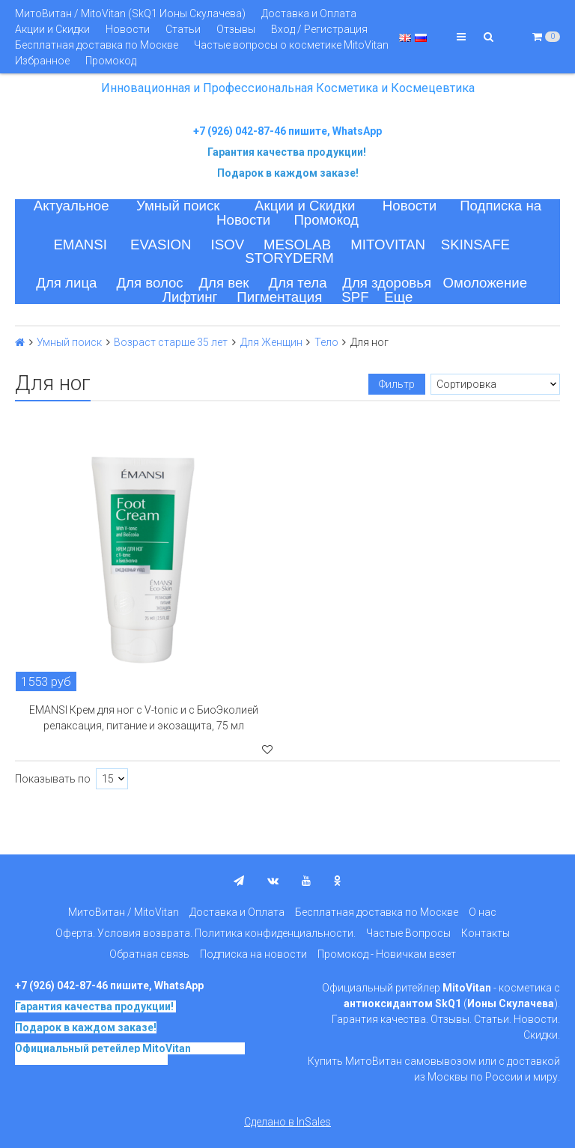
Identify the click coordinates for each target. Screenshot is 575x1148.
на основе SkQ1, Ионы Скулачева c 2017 (130, 1053)
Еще (398, 297)
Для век (223, 283)
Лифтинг (190, 297)
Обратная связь (149, 954)
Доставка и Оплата (308, 13)
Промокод (110, 60)
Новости (128, 29)
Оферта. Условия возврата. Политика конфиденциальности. (205, 933)
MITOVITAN (387, 244)
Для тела (297, 283)
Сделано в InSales (287, 1122)
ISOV (228, 244)
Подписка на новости (253, 954)
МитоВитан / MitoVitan (123, 912)
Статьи (183, 29)
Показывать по (53, 779)
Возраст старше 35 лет (171, 342)
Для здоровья (386, 283)
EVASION (161, 244)
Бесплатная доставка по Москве (96, 45)
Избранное (42, 60)
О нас (482, 912)
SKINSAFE (475, 244)
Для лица (66, 283)
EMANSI (80, 244)
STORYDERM (289, 258)
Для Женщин (271, 342)
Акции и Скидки (52, 29)
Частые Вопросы (408, 933)
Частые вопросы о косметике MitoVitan (291, 45)
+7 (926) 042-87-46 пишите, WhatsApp (287, 131)
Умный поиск (178, 205)
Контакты (485, 933)
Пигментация (279, 297)
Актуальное (71, 205)
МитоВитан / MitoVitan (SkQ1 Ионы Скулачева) (130, 13)
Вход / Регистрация (319, 29)
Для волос (149, 283)
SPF (354, 297)
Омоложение (485, 283)
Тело (326, 342)
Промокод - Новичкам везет (386, 954)
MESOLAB (297, 244)
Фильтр (397, 384)
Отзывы (235, 29)
